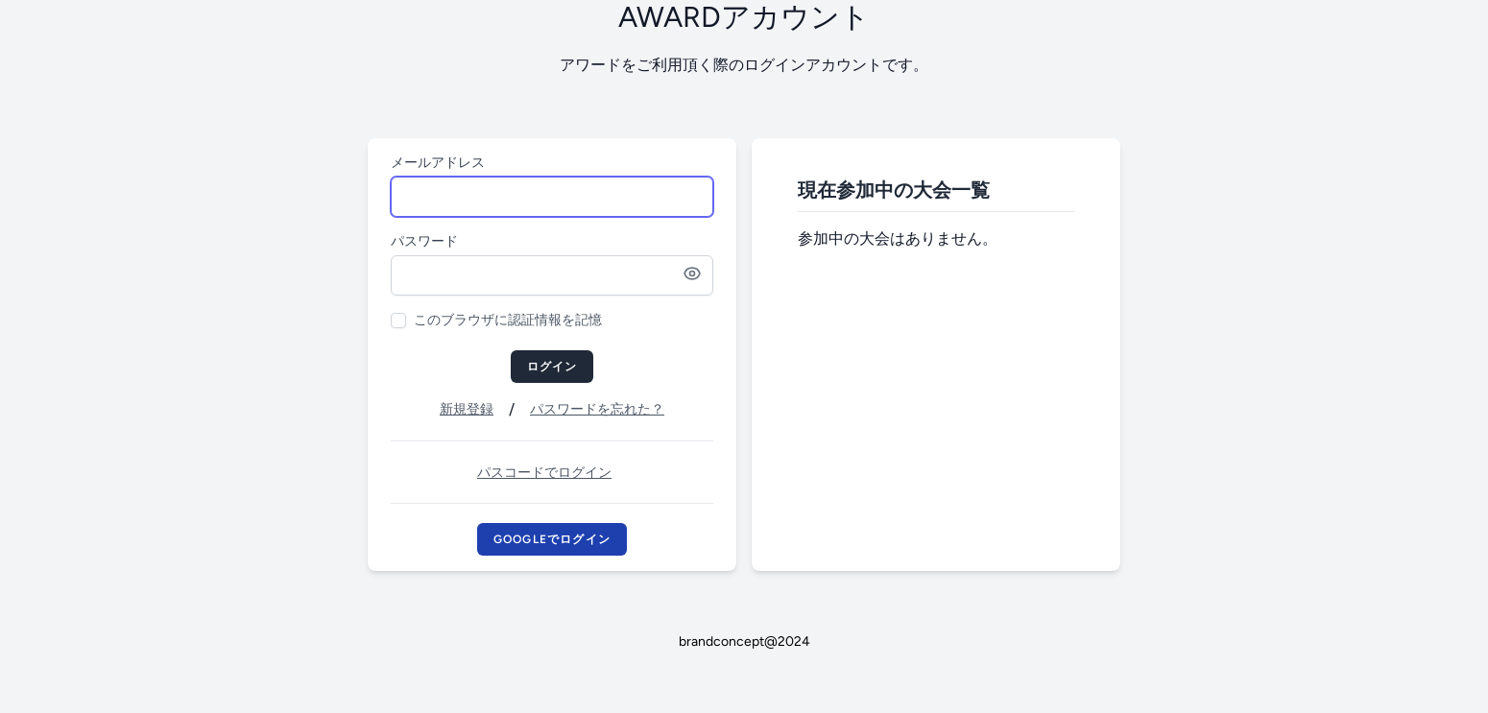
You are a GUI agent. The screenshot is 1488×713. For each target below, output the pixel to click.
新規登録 (466, 409)
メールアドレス (438, 162)
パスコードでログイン (544, 472)
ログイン (552, 366)
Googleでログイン (552, 539)
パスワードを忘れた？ (597, 409)
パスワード (424, 241)
